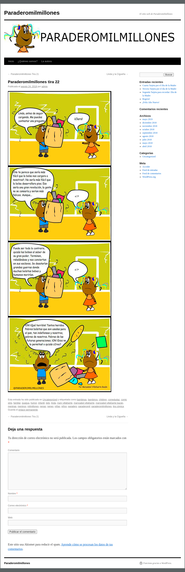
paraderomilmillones (101, 406)
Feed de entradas (150, 170)
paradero (72, 406)
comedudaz (114, 399)
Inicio (11, 61)
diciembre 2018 (150, 122)
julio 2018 (147, 139)
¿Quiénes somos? (28, 61)
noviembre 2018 (150, 126)
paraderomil (84, 406)
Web (10, 517)
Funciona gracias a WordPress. (157, 563)
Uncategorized (50, 399)
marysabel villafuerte (84, 403)
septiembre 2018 (150, 133)
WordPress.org (149, 177)
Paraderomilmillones (32, 13)
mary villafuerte (64, 403)
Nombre (12, 493)
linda (53, 403)
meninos (22, 406)
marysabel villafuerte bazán (109, 403)
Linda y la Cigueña (117, 74)
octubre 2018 (148, 129)
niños (64, 406)
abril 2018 (147, 146)
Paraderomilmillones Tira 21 (23, 74)
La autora (46, 61)
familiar (16, 403)
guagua (25, 403)
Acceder (146, 166)
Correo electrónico (18, 505)
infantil (41, 403)
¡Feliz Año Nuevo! (151, 102)
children (103, 399)
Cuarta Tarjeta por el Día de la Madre (159, 85)
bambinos (93, 399)
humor (34, 403)
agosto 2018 (148, 136)
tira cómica (118, 406)
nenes (50, 406)
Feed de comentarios (152, 173)
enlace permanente (28, 409)
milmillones (33, 406)
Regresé (146, 99)
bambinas (82, 399)
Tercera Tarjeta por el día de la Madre (159, 88)
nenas (43, 406)
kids (48, 403)
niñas (57, 406)
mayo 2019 (148, 119)
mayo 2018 (148, 143)
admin (45, 86)
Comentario (14, 450)
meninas (12, 406)
